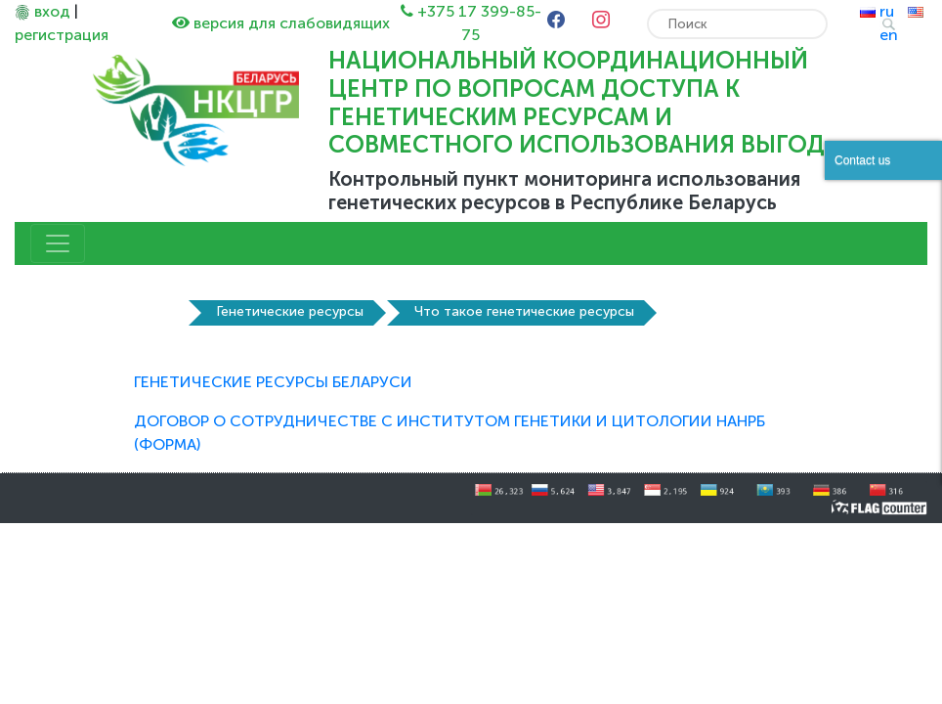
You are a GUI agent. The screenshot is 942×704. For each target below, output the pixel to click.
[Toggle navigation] (57, 243)
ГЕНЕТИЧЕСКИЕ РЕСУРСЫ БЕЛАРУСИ (273, 382)
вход (52, 11)
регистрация (61, 34)
